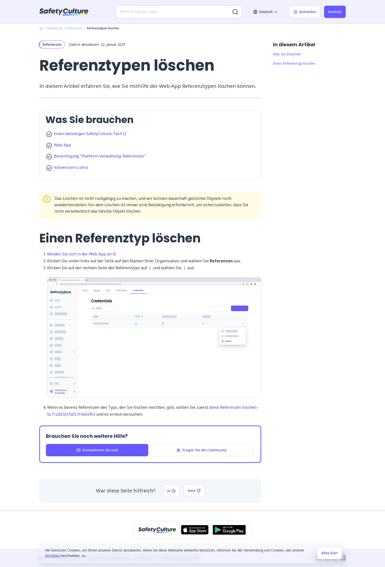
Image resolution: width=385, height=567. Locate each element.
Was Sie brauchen (287, 54)
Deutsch (265, 11)
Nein (194, 490)
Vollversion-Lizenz (71, 167)
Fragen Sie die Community (201, 450)
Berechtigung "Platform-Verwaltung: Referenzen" (100, 156)
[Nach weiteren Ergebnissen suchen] (235, 12)
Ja (171, 490)
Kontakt (335, 11)
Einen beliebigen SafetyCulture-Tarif (90, 133)
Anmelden (304, 11)
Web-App (62, 145)
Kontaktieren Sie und (97, 450)
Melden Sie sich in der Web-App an (81, 254)
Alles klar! (329, 553)
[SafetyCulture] (63, 12)
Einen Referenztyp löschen (294, 63)
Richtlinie (52, 555)
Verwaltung (54, 28)
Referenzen (74, 28)
